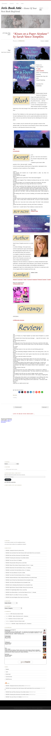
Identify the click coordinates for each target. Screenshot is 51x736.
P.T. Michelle (8, 636)
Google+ (44, 279)
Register (7, 669)
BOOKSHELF (4, 3)
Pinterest (40, 279)
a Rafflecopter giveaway (18, 320)
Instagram (34, 279)
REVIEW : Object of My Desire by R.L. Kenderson (18, 616)
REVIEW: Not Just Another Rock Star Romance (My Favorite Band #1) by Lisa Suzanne (23, 552)
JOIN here (8, 479)
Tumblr (48, 279)
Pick (6, 648)
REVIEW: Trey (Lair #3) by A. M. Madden (14, 560)
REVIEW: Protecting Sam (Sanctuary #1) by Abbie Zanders (17, 557)
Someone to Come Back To (10, 629)
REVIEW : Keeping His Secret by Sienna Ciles (15, 550)
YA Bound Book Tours (18, 283)
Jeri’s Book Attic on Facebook (14, 485)
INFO (17, 3)
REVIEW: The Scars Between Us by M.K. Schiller (15, 572)
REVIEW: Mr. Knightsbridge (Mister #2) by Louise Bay (16, 589)
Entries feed (8, 674)
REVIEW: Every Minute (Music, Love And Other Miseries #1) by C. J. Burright (21, 592)
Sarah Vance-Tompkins (5, 52)
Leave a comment (45, 41)
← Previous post (17, 407)
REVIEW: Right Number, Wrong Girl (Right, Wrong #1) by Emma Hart (19, 587)
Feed (8, 683)
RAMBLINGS (22, 41)
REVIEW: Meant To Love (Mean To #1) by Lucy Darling (16, 594)
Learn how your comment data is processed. (6, 421)
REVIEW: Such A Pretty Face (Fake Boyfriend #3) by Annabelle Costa (19, 580)
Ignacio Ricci (39, 708)
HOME (22, 3)
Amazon (33, 211)
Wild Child (7, 654)
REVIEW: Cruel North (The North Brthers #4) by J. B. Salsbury (18, 570)
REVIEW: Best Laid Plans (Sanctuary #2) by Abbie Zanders (17, 555)
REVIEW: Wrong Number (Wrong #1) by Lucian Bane (16, 562)
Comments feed (9, 676)
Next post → (45, 407)
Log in (7, 671)
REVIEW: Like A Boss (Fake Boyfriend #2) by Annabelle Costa (18, 582)
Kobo (36, 211)
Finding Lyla (7, 642)
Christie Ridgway (9, 655)
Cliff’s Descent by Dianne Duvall (16, 613)
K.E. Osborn (8, 649)
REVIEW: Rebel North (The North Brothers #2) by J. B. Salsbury (18, 567)
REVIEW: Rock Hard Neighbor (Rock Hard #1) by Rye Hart (17, 597)
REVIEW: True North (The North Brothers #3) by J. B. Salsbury (18, 575)
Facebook (29, 279)
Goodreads (20, 279)
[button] (19, 392)
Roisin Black (8, 630)
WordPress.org (9, 679)
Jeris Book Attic (11, 8)
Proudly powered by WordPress (21, 708)
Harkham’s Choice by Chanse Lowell (16, 618)
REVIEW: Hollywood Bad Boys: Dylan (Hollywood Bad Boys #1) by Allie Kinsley (21, 577)
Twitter (24, 279)
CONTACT (12, 3)
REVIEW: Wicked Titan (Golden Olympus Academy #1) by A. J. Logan (19, 565)
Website (15, 279)
